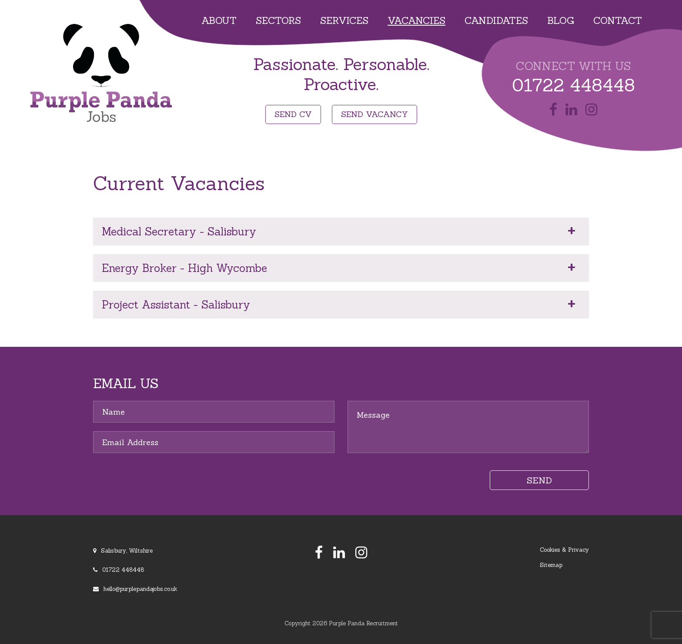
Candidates (496, 20)
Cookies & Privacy (564, 549)
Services (344, 20)
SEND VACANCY (374, 114)
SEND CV (293, 114)
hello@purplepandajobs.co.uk (140, 589)
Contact (617, 20)
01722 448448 (573, 85)
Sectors (278, 20)
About (219, 20)
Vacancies (416, 20)
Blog (560, 20)
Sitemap (551, 565)
